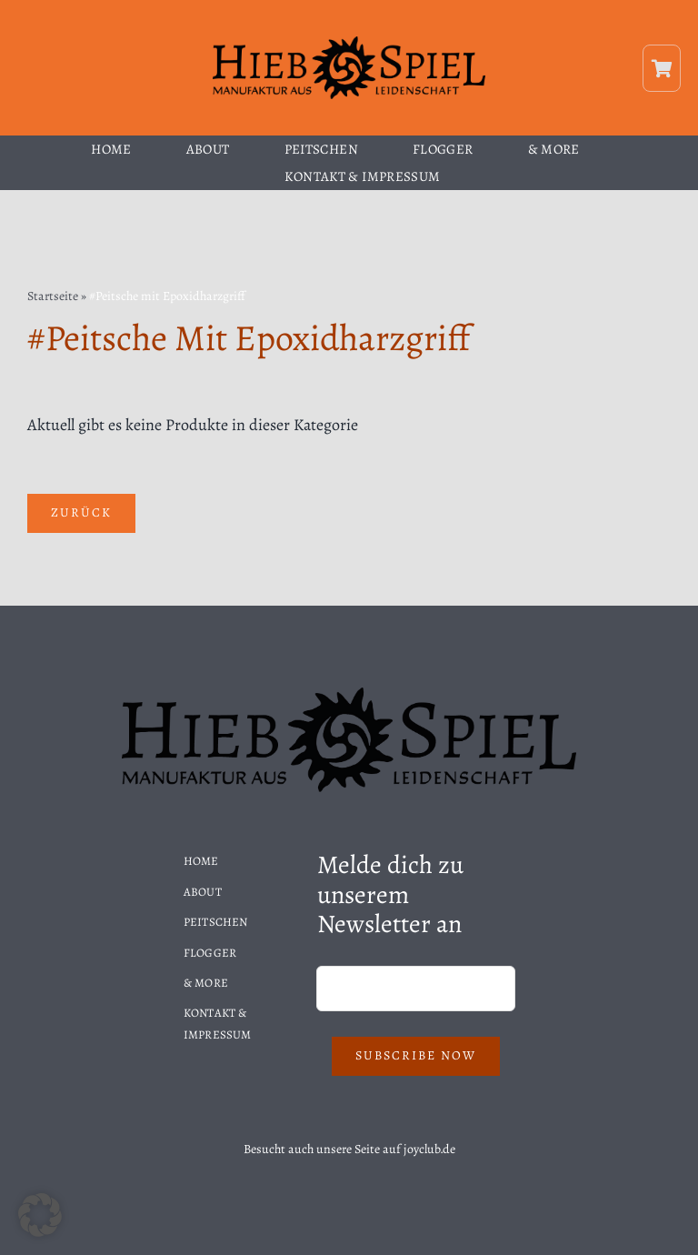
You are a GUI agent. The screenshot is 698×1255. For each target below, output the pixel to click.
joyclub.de (429, 1149)
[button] (40, 1215)
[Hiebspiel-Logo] (349, 42)
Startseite (52, 296)
